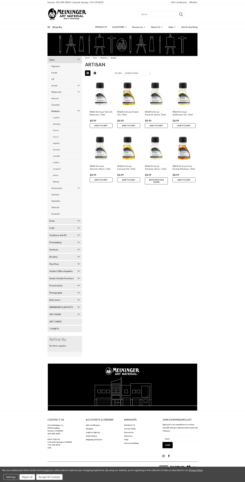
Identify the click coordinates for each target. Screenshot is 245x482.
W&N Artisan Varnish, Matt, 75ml (100, 167)
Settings (11, 477)
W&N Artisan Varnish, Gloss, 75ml (155, 167)
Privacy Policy (195, 470)
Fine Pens (54, 264)
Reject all (27, 477)
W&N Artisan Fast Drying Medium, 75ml (183, 167)
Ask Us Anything (189, 27)
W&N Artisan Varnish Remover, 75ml (101, 113)
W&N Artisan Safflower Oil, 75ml (182, 113)
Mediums (55, 111)
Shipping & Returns (94, 439)
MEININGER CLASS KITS (61, 307)
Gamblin (56, 156)
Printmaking (55, 242)
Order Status (91, 436)
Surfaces (53, 249)
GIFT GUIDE (55, 314)
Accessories (56, 188)
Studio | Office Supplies (61, 271)
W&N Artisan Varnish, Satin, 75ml (155, 113)
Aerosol (55, 98)
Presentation (55, 285)
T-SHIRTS (54, 328)
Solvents (55, 194)
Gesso (55, 137)
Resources (139, 27)
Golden (56, 162)
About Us (157, 27)
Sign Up (96, 432)
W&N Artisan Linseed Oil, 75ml (126, 167)
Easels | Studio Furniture (61, 278)
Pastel (54, 72)
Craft (52, 228)
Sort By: (118, 73)
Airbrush (55, 207)
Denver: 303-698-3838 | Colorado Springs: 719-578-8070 (75, 2)
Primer (56, 130)
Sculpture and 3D (58, 235)
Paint (52, 60)
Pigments (55, 66)
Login (88, 432)
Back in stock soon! (156, 181)
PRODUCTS (101, 27)
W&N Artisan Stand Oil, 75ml (127, 113)
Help (172, 27)
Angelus (56, 143)
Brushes (53, 257)
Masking (56, 124)
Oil (52, 79)
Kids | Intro (54, 300)
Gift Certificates (179, 2)
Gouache (55, 105)
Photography (55, 293)
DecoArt (56, 149)
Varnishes (55, 201)
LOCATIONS (119, 27)
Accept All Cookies (49, 477)
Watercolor (56, 92)
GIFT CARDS (55, 321)
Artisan (56, 181)
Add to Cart (101, 125)
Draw (52, 221)
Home (87, 58)
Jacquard (57, 169)
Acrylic (54, 85)
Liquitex (56, 117)
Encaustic (55, 214)
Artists (56, 175)
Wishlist (193, 2)
